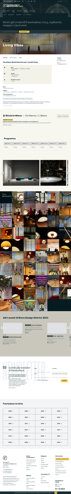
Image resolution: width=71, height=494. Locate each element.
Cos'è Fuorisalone (59, 463)
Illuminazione (13, 98)
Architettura (6, 98)
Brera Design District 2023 (9, 95)
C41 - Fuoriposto (27, 14)
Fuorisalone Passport (59, 465)
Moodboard (11, 14)
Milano (42, 457)
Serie (42, 477)
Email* (35, 372)
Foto (5, 14)
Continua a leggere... (7, 123)
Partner (56, 467)
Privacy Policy (6, 483)
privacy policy (45, 378)
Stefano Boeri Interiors (28, 92)
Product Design (21, 98)
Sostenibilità (29, 98)
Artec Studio (6, 92)
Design (42, 459)
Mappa (13, 70)
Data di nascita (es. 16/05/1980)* (59, 372)
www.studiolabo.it (8, 471)
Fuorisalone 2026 (44, 462)
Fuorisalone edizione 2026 (30, 477)
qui (52, 492)
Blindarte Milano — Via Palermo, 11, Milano (20, 68)
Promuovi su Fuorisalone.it (62, 457)
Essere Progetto (44, 464)
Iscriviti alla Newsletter (58, 484)
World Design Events (30, 460)
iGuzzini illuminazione (8, 88)
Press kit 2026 (58, 461)
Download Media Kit (59, 459)
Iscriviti (64, 379)
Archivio (42, 466)
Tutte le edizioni (29, 487)
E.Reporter (18, 14)
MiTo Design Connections (60, 469)
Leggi (12, 81)
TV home (43, 475)
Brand (27, 466)
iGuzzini (20, 92)
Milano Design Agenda (31, 458)
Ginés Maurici (13, 92)
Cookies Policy (12, 483)
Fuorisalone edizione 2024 (30, 484)
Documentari (43, 479)
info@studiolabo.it (8, 469)
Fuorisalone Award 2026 (31, 464)
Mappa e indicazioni (63, 114)
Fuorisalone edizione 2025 (30, 481)
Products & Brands (45, 481)
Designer (28, 468)
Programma (14, 76)
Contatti (57, 473)
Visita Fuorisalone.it (24, 31)
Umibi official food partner (60, 471)
